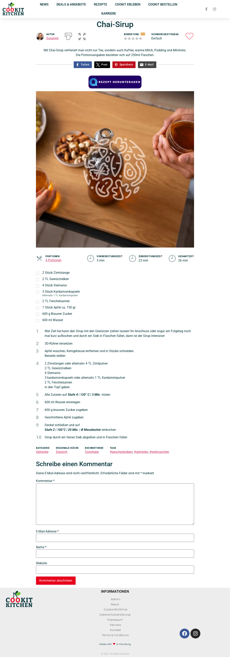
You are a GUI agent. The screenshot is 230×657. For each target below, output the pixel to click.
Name (41, 547)
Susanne (52, 38)
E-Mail (149, 64)
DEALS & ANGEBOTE (71, 4)
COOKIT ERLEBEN (127, 4)
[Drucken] (68, 35)
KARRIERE (108, 13)
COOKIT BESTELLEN (162, 4)
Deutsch (61, 452)
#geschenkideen (121, 452)
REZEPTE (100, 4)
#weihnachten (159, 452)
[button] (81, 35)
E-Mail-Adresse (47, 531)
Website (41, 563)
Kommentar (45, 481)
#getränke (141, 452)
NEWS (44, 4)
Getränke (42, 452)
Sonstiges (92, 452)
